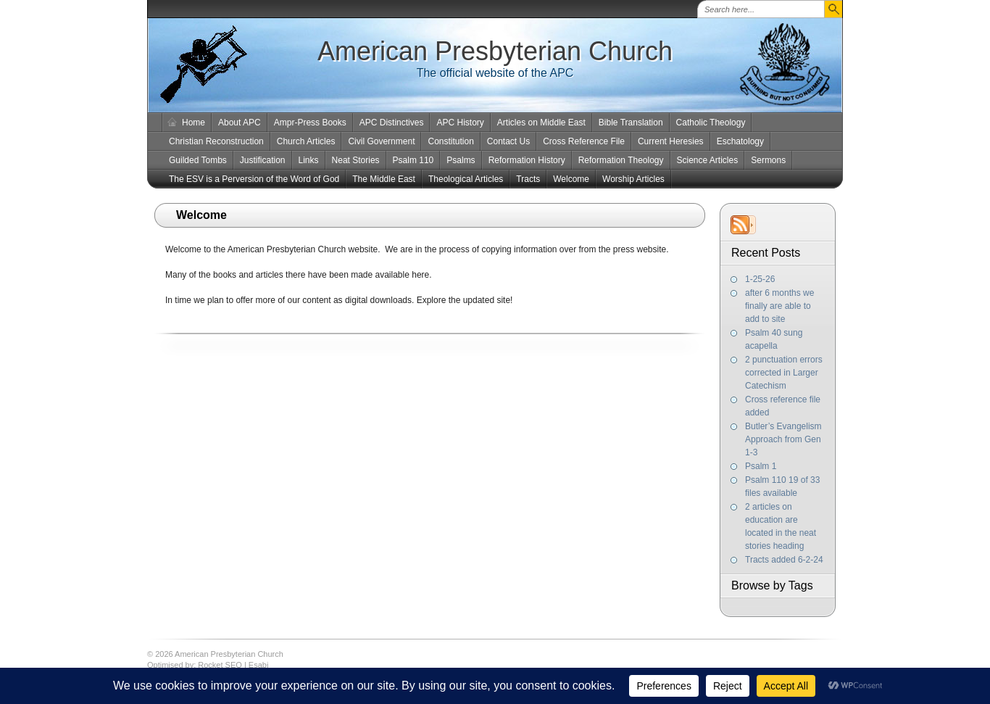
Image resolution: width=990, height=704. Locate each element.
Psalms (460, 160)
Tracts (528, 179)
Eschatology (740, 141)
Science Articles (708, 160)
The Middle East (383, 179)
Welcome (571, 179)
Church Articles (306, 141)
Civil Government (381, 141)
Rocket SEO (220, 664)
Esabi (259, 664)
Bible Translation (631, 122)
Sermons (768, 160)
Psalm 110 (413, 160)
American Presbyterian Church (495, 51)
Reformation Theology (621, 160)
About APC (239, 122)
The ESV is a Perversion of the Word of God (254, 179)
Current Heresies (671, 141)
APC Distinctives (391, 122)
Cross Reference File (584, 141)
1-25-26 (760, 279)
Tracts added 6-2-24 (784, 560)
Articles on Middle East (541, 122)
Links (309, 160)
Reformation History (526, 160)
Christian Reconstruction (216, 141)
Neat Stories (356, 160)
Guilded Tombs (198, 160)
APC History (459, 122)
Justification (263, 160)
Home (193, 122)
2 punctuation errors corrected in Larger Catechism (784, 373)
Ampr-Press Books (310, 122)
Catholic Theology (711, 122)
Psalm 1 (760, 466)
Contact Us (508, 141)
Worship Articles (633, 179)
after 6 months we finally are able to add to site (779, 306)
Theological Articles (465, 179)
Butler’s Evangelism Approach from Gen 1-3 (783, 439)
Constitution (450, 141)
